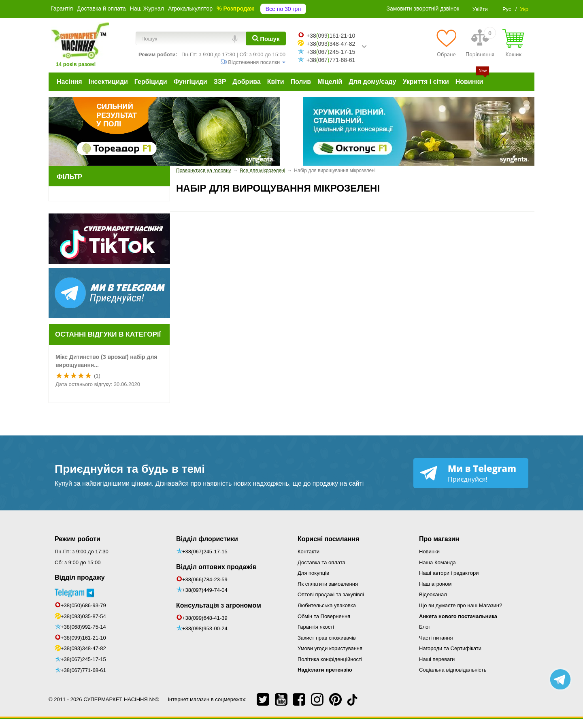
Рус (506, 9)
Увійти (480, 9)
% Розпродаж (235, 8)
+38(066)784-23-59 (205, 579)
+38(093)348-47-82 (83, 648)
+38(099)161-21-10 (83, 638)
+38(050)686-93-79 (83, 605)
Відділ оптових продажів (216, 566)
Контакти (308, 551)
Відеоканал (433, 594)
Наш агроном (435, 584)
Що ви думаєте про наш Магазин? (460, 605)
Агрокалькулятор (190, 8)
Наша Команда (437, 562)
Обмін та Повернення (324, 616)
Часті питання (436, 638)
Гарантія (62, 8)
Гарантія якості (316, 627)
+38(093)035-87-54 (83, 616)
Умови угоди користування (330, 648)
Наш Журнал (147, 8)
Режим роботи (77, 539)
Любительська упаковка (327, 605)
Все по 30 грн (283, 9)
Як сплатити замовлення (328, 584)
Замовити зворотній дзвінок (423, 8)
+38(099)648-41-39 (205, 618)
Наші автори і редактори (449, 573)
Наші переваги (437, 659)
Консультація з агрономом (218, 605)
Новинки (429, 551)
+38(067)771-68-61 (83, 670)
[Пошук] (266, 38)
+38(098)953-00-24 (205, 628)
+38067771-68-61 (330, 60)
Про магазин (439, 539)
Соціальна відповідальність (452, 670)
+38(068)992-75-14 (83, 627)
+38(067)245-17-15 (83, 659)
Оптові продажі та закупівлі (331, 594)
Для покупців (313, 573)
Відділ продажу (80, 577)
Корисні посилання (328, 539)
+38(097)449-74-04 (205, 590)
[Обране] (446, 43)
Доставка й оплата (101, 8)
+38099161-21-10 (330, 35)
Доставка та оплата (321, 562)
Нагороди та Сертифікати (450, 648)
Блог (424, 627)
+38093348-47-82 (330, 44)
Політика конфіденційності (330, 659)
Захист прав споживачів (327, 638)
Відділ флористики (207, 539)
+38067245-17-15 (330, 52)
